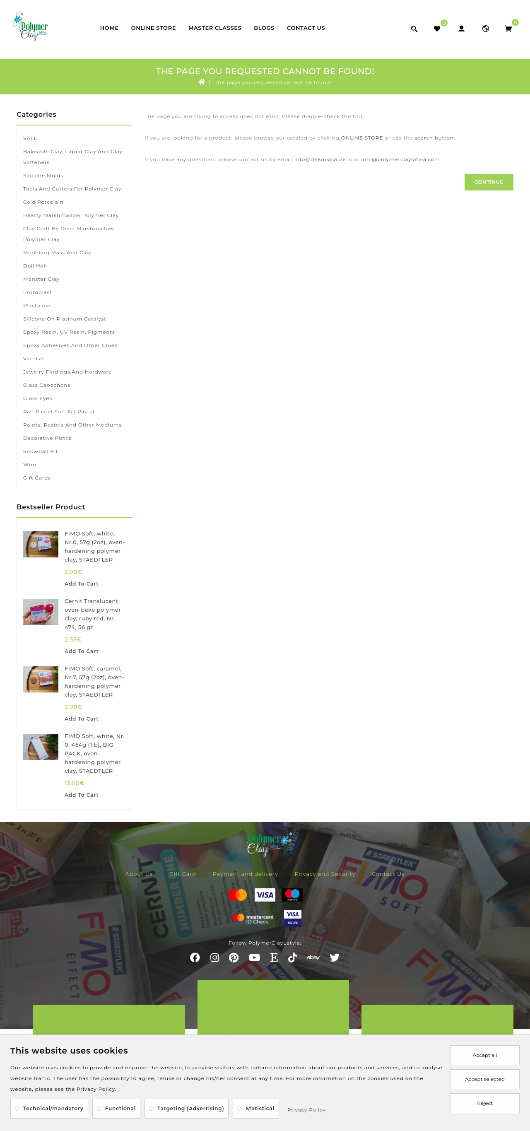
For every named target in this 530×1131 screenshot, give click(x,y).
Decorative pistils (47, 438)
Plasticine (37, 305)
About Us (139, 874)
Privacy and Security (325, 874)
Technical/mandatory (53, 1108)
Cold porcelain (43, 202)
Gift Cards (37, 478)
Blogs (264, 27)
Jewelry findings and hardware (67, 372)
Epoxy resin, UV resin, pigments (69, 332)
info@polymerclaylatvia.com (400, 159)
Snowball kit (40, 451)
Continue (489, 182)
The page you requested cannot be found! (273, 82)
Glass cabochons (46, 385)
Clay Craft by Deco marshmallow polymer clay (68, 233)
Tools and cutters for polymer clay (72, 189)
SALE (30, 138)
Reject (485, 1103)
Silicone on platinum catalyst (64, 319)
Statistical (260, 1108)
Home (109, 27)
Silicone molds (43, 175)
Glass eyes (37, 398)
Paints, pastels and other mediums (72, 425)
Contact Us (306, 27)
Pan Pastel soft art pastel (58, 411)
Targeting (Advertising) (190, 1108)
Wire (29, 464)
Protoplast (37, 292)
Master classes (214, 27)
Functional (120, 1108)
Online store (153, 27)
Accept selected (485, 1079)
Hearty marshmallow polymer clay (71, 215)
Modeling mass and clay (57, 252)
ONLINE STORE (362, 138)
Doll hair (35, 266)
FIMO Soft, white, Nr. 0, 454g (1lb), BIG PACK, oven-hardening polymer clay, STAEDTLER (95, 753)
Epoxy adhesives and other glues (70, 345)
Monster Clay (41, 279)
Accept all (485, 1055)
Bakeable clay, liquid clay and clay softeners (73, 156)
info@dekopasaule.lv (323, 159)
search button (433, 138)
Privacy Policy (306, 1110)
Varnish (33, 358)
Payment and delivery (245, 874)
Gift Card (182, 874)
